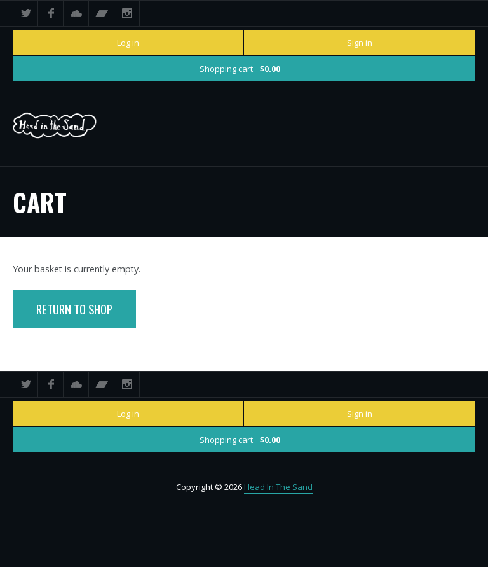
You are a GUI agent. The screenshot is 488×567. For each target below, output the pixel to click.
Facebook (51, 13)
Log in (128, 42)
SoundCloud (76, 13)
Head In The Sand (278, 487)
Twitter (25, 13)
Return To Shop (74, 309)
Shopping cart (240, 68)
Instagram (127, 13)
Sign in (359, 42)
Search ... (152, 13)
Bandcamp (101, 13)
